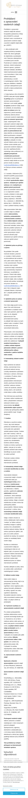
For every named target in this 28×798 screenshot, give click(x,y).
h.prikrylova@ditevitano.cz (12, 165)
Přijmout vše (14, 793)
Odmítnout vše (14, 789)
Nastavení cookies (7, 786)
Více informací (16, 782)
